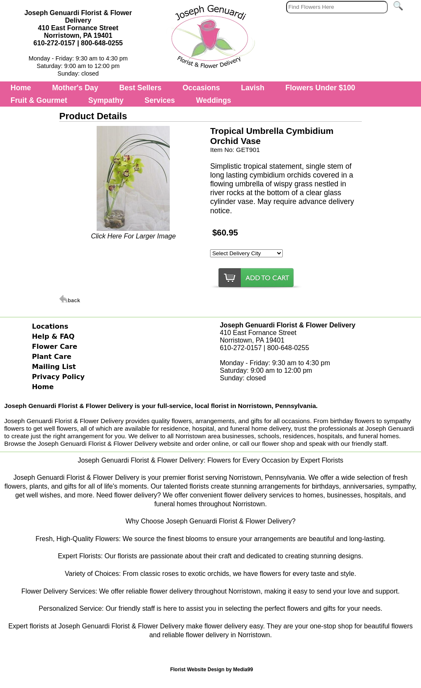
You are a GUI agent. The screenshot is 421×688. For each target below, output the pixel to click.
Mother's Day (75, 88)
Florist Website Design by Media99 (211, 669)
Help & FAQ (53, 336)
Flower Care (54, 347)
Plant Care (51, 357)
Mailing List (54, 367)
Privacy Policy (58, 377)
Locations (50, 326)
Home (21, 88)
